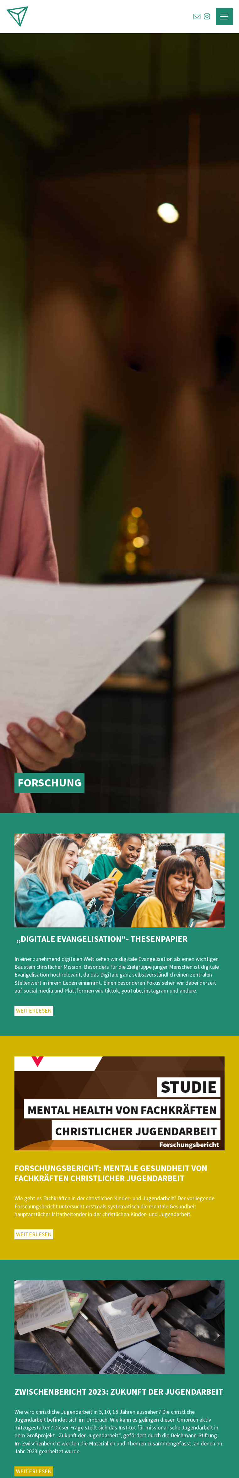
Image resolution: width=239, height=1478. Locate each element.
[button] (224, 16)
